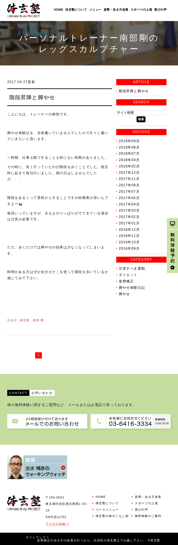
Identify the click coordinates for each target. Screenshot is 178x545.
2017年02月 (129, 217)
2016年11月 (129, 236)
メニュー (95, 9)
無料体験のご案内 (148, 516)
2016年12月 (129, 229)
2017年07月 (129, 191)
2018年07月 (129, 153)
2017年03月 (129, 210)
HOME (58, 9)
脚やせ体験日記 (132, 287)
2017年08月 (129, 185)
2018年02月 (129, 166)
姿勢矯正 (126, 281)
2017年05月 (129, 198)
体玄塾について (76, 9)
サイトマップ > (37, 537)
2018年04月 (129, 160)
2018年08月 (129, 147)
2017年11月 (129, 179)
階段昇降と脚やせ (32, 97)
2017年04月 (129, 204)
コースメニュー (107, 509)
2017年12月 (129, 172)
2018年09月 (129, 141)
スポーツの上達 (141, 9)
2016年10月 (129, 242)
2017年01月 (129, 223)
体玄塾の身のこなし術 (112, 516)
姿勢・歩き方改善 (116, 9)
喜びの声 (160, 9)
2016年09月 (129, 248)
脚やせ (124, 294)
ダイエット (128, 275)
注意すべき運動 (132, 268)
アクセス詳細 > (57, 523)
